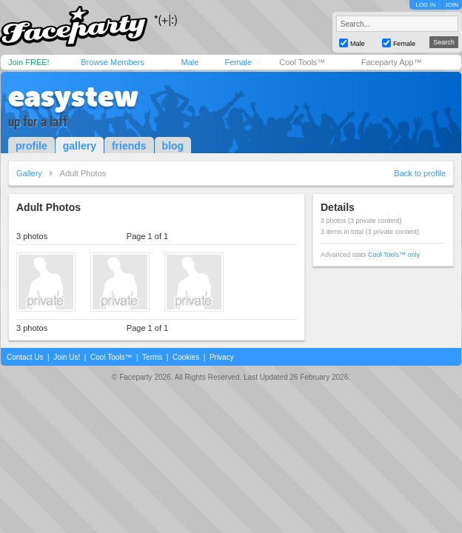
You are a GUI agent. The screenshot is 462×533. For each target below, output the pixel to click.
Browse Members (112, 62)
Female (238, 62)
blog (173, 146)
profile (31, 146)
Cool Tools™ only (394, 254)
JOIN (451, 4)
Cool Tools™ (302, 62)
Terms (152, 357)
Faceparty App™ (391, 62)
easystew (73, 96)
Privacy (222, 357)
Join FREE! (29, 62)
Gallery (29, 173)
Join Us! (66, 357)
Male (189, 62)
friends (129, 146)
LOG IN (425, 4)
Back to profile (420, 173)
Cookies (186, 357)
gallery (79, 146)
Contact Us (25, 357)
